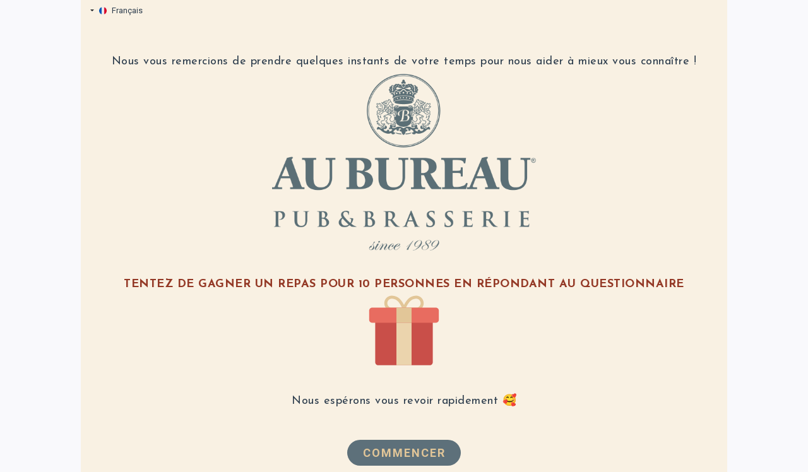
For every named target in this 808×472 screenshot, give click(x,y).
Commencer (404, 452)
